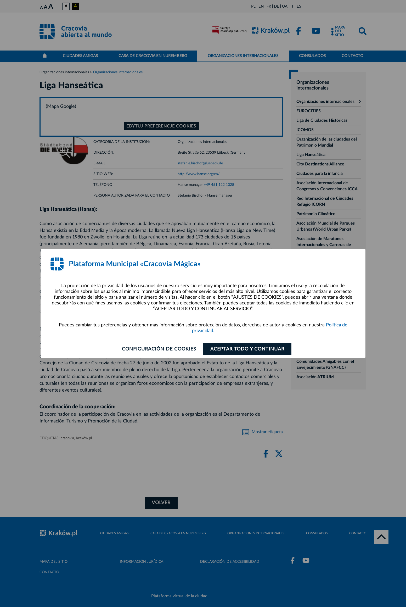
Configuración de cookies (159, 349)
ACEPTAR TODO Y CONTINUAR (247, 349)
